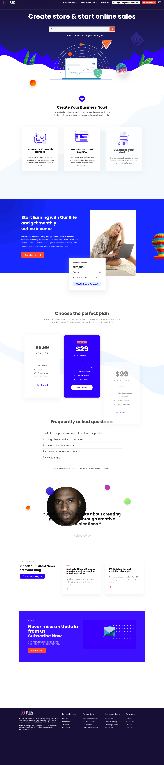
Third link (65, 725)
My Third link (87, 725)
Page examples (68, 2)
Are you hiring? (53, 458)
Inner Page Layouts (88, 2)
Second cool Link (89, 722)
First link (65, 719)
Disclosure (109, 719)
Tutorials (105, 2)
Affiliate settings (111, 722)
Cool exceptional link (90, 719)
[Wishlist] (159, 2)
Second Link (66, 722)
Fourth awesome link (90, 728)
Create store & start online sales (82, 16)
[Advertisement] (82, 691)
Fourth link (66, 728)
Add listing (149, 2)
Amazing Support (111, 725)
